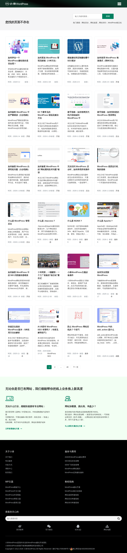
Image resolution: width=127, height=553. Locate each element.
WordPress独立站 (115, 23)
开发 (117, 82)
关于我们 (8, 457)
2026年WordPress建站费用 (75, 457)
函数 (117, 356)
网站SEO (102, 23)
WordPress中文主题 (13, 491)
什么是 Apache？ (105, 221)
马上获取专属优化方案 (75, 426)
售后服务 (8, 461)
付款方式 (8, 465)
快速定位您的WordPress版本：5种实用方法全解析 (18, 330)
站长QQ (78, 528)
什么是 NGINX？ (74, 221)
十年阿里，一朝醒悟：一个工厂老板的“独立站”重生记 (49, 275)
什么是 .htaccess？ (46, 221)
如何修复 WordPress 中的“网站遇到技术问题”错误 (49, 169)
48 (67, 367)
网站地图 (107, 528)
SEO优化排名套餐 (72, 461)
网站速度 (93, 23)
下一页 (75, 367)
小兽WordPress (30, 549)
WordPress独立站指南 (73, 491)
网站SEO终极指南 (72, 503)
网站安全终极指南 (72, 499)
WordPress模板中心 (13, 487)
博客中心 (8, 469)
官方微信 (48, 528)
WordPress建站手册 (72, 487)
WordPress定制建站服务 (74, 472)
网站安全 (85, 23)
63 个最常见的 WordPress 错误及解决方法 (48, 115)
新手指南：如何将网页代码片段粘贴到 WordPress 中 (78, 115)
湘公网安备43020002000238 (82, 549)
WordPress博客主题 (13, 499)
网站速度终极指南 (72, 495)
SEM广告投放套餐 (72, 465)
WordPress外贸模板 (13, 495)
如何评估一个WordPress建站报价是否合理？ (18, 61)
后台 (117, 136)
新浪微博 (19, 528)
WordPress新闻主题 (13, 503)
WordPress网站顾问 (72, 469)
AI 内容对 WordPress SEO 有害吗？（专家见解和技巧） (48, 330)
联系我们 (8, 472)
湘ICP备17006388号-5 (61, 549)
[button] (119, 3)
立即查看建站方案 (13, 429)
